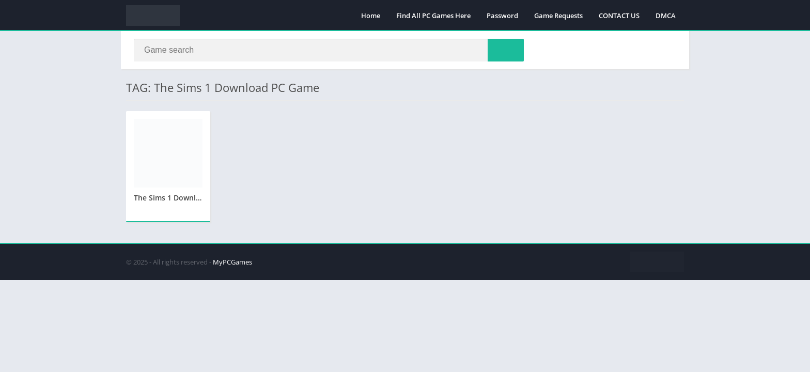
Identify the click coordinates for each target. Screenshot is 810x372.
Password (502, 15)
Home (370, 15)
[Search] (329, 50)
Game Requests (558, 15)
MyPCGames (232, 262)
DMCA (666, 15)
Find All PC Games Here (433, 15)
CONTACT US (619, 15)
